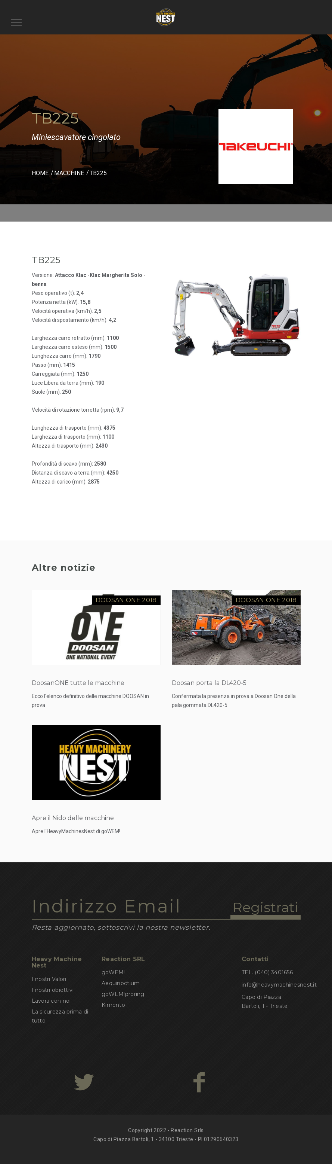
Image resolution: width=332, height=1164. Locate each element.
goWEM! (113, 972)
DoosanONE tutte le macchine (78, 682)
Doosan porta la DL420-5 (209, 682)
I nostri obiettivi (53, 990)
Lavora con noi (51, 1000)
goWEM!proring (123, 994)
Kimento (113, 1005)
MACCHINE (69, 173)
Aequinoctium (121, 983)
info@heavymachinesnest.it (279, 984)
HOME (40, 173)
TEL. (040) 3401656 (267, 972)
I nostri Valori (49, 979)
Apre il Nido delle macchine (73, 818)
